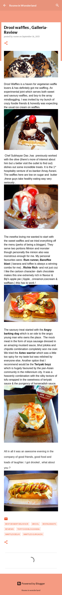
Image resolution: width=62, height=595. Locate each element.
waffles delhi (12, 534)
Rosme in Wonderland (22, 5)
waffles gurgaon (32, 534)
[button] (6, 43)
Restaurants (49, 524)
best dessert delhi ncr (16, 524)
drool (35, 524)
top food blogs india (28, 529)
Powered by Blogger (31, 583)
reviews (9, 529)
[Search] (57, 5)
